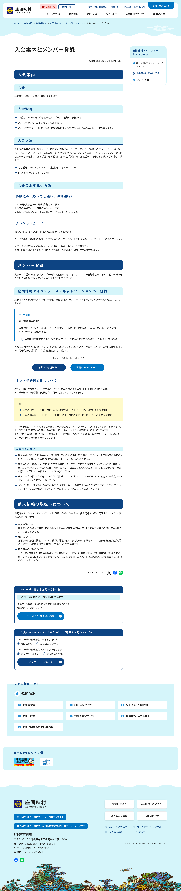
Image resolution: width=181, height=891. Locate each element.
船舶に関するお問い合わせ (37, 727)
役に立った (26, 644)
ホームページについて (116, 827)
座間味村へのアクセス (151, 804)
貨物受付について (84, 716)
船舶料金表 (28, 705)
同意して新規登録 (52, 367)
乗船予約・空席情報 (137, 705)
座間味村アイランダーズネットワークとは (149, 64)
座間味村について (134, 14)
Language (140, 7)
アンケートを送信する (41, 662)
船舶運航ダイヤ (83, 705)
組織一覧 (115, 7)
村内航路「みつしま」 (137, 716)
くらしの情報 (53, 14)
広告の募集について (26, 752)
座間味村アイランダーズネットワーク (147, 52)
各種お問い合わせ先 (97, 7)
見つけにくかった (56, 654)
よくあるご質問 (119, 816)
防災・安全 (92, 14)
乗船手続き (28, 716)
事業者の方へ (160, 14)
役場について (119, 804)
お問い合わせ (152, 816)
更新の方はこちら (90, 367)
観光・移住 (111, 14)
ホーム (17, 23)
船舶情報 (73, 14)
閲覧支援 (127, 7)
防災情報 (50, 7)
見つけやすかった (30, 654)
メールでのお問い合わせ (41, 616)
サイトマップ (139, 832)
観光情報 (67, 7)
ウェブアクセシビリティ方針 (147, 827)
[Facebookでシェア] (115, 573)
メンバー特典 (142, 80)
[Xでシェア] (109, 573)
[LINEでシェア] (121, 573)
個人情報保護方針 (114, 832)
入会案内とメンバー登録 (148, 73)
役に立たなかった (49, 644)
